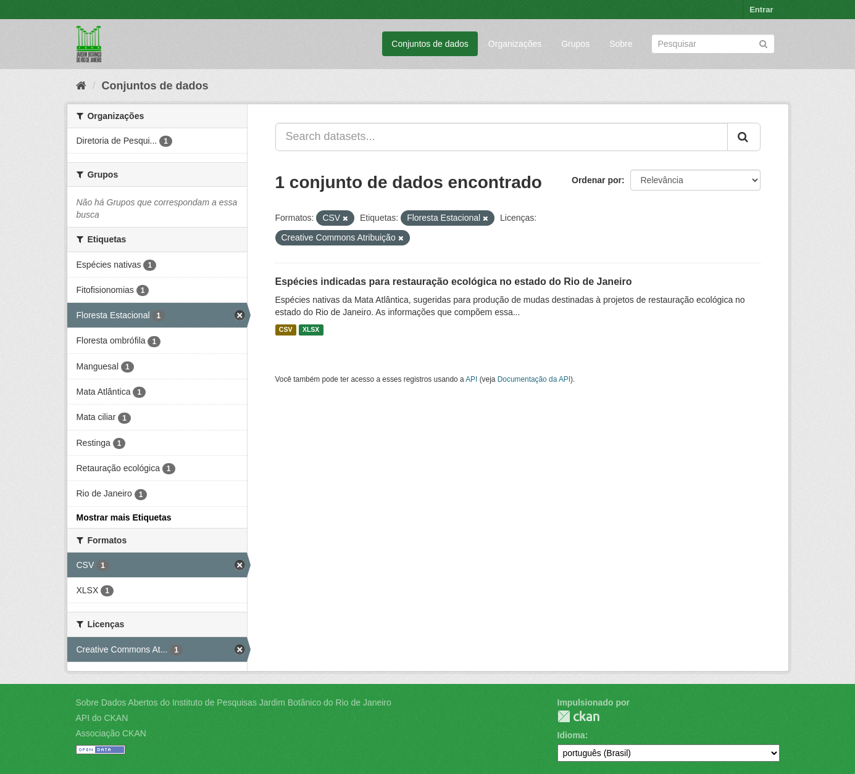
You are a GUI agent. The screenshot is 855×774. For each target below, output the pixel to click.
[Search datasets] (713, 44)
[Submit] (763, 43)
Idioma (571, 735)
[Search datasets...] (501, 137)
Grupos (575, 44)
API (471, 379)
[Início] (81, 86)
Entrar (761, 9)
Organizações (514, 44)
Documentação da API (534, 379)
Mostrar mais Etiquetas (124, 517)
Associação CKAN (111, 733)
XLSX (310, 330)
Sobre (620, 44)
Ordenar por (597, 180)
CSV (286, 330)
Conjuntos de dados (430, 44)
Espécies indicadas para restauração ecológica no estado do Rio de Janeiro (453, 281)
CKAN (578, 716)
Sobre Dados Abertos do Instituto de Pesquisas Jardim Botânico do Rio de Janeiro (233, 702)
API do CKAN (102, 718)
